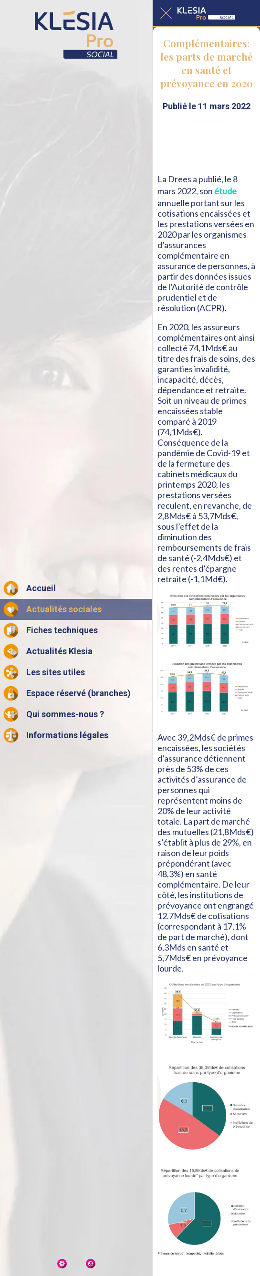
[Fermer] (166, 13)
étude (225, 191)
